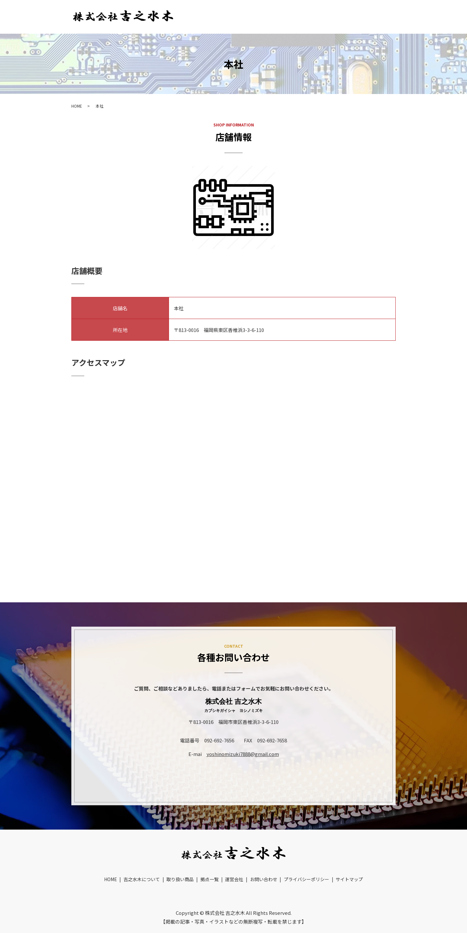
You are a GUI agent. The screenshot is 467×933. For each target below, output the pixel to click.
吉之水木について (230, 16)
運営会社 (343, 16)
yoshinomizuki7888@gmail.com (243, 753)
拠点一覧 (312, 16)
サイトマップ (349, 869)
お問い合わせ (381, 16)
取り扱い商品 (276, 16)
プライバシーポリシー (306, 869)
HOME (192, 16)
